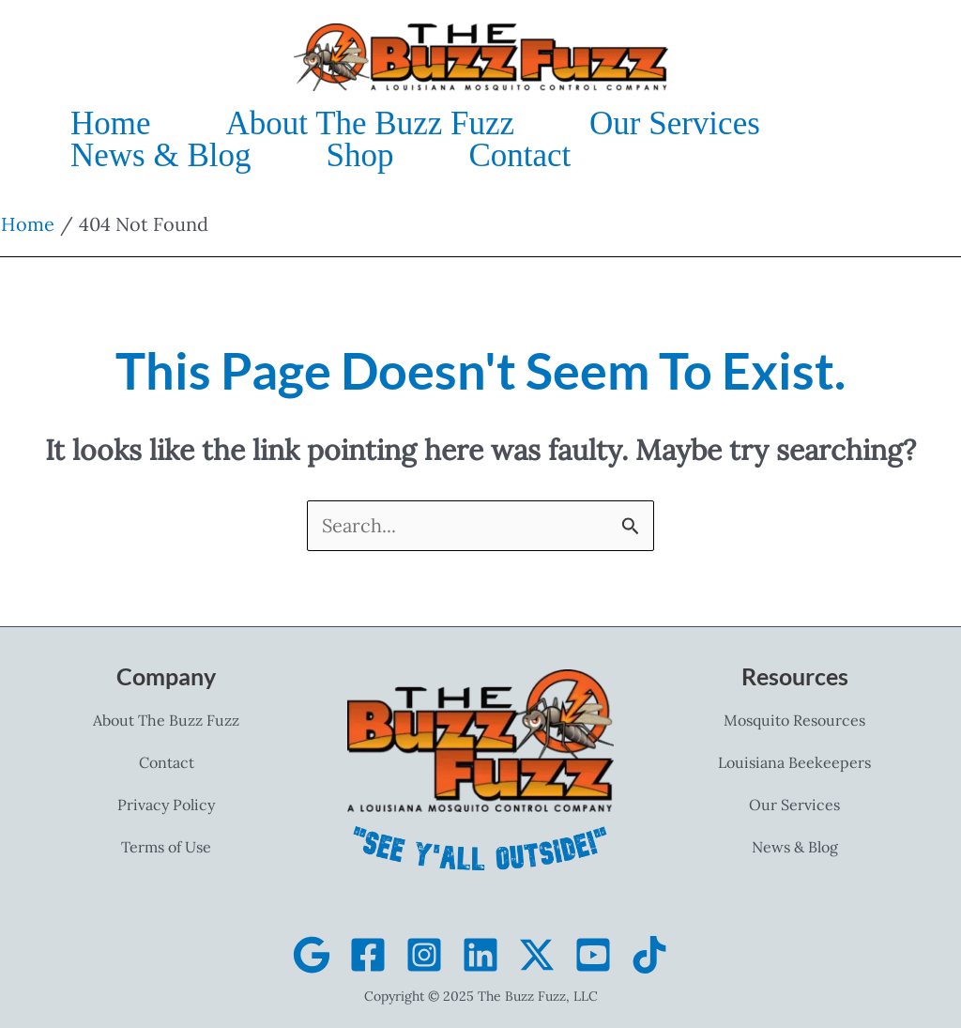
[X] (537, 955)
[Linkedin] (480, 955)
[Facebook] (368, 955)
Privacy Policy (166, 804)
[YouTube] (593, 955)
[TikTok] (649, 955)
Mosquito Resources (794, 720)
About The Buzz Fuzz (166, 720)
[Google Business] (311, 955)
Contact (166, 762)
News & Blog (795, 846)
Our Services (794, 804)
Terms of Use (166, 846)
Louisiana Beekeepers (794, 762)
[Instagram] (424, 955)
